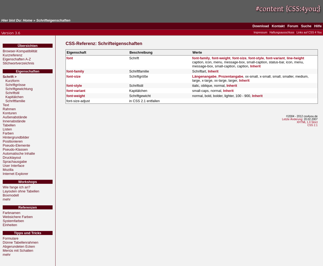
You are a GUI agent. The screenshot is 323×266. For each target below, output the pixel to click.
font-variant (275, 58)
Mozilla (8, 170)
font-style (256, 58)
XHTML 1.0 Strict (307, 122)
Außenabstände (15, 117)
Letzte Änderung (292, 119)
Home (28, 20)
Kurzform (12, 81)
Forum (292, 26)
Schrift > (10, 77)
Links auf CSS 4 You (309, 32)
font (69, 58)
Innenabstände (14, 121)
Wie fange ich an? (16, 187)
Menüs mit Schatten (18, 250)
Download (261, 26)
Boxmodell (11, 195)
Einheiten (10, 225)
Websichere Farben (18, 217)
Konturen (10, 113)
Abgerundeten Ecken (19, 246)
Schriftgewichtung (19, 89)
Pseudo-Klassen (15, 149)
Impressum (260, 32)
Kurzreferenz (12, 55)
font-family (201, 58)
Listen (7, 129)
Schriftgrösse (15, 85)
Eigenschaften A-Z (17, 59)
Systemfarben (13, 221)
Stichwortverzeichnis (18, 63)
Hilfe (318, 26)
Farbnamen (11, 213)
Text (6, 105)
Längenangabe (204, 76)
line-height (295, 58)
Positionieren (13, 141)
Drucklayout (12, 158)
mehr (7, 199)
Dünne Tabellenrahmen (20, 242)
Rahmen (9, 109)
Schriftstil (12, 93)
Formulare (10, 238)
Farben (8, 133)
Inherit (255, 66)
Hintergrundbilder (16, 137)
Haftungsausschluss (282, 32)
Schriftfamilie (15, 101)
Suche (306, 26)
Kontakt (278, 26)
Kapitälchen (14, 97)
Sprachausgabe (15, 162)
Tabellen (9, 125)
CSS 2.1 (312, 125)
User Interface (13, 166)
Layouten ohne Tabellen (21, 191)
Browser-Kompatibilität (20, 51)
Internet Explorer (15, 174)
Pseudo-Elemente (16, 145)
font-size (239, 58)
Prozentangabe (230, 76)
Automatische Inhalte (19, 153)
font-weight (221, 58)
